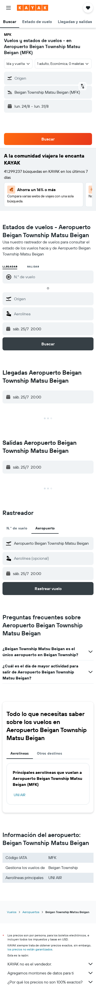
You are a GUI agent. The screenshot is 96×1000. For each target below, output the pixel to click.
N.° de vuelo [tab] (16, 528)
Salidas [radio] (33, 266)
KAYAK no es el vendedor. (50, 964)
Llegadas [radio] (9, 266)
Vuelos (11, 912)
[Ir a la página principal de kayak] (32, 8)
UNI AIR (19, 795)
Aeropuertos (30, 912)
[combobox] (18, 64)
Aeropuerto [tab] (45, 528)
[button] (8, 7)
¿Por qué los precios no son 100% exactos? (50, 982)
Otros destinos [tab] (49, 753)
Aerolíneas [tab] (19, 753)
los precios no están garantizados (29, 949)
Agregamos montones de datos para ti (50, 973)
